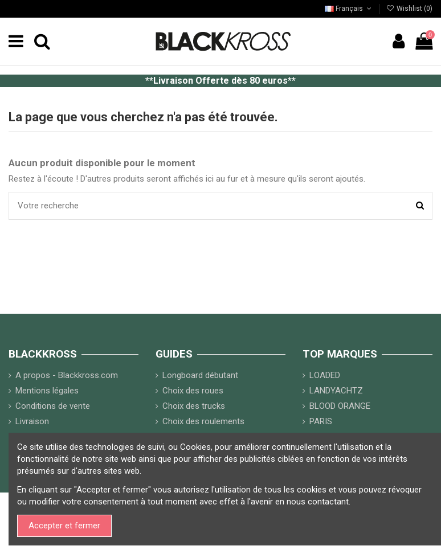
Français (349, 9)
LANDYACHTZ (336, 390)
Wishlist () (409, 9)
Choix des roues (192, 390)
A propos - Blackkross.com (66, 375)
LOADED (324, 375)
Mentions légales (47, 390)
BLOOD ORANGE (339, 406)
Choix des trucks (193, 406)
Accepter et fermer (64, 525)
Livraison (32, 421)
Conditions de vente (52, 406)
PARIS (320, 421)
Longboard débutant (200, 375)
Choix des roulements (203, 421)
